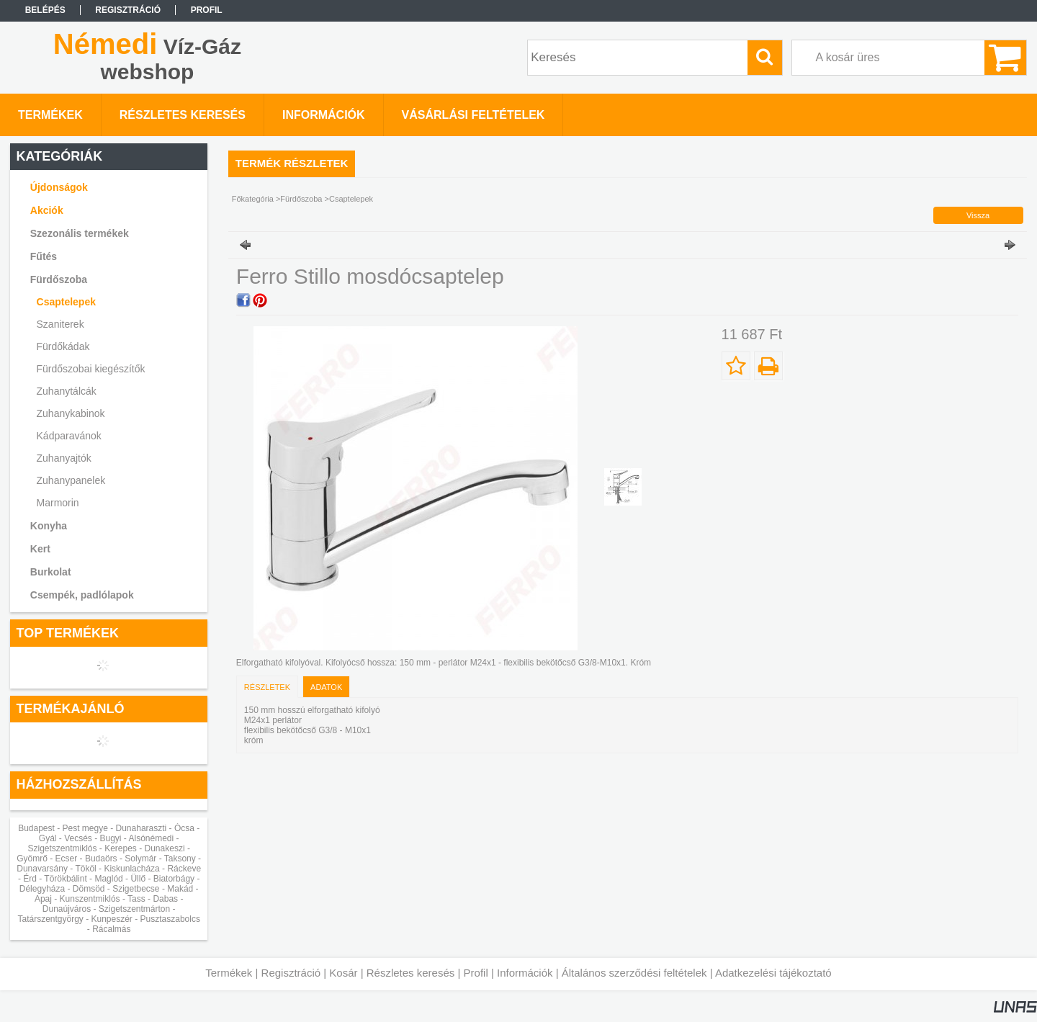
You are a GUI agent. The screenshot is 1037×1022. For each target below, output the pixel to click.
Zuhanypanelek (71, 480)
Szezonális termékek (79, 233)
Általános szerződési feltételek (634, 973)
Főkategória (253, 198)
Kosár (343, 973)
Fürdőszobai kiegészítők (91, 369)
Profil (476, 973)
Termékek (228, 973)
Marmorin (58, 502)
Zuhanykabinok (71, 413)
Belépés (45, 10)
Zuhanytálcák (66, 391)
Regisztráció (291, 973)
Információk (525, 973)
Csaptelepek (66, 302)
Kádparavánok (69, 435)
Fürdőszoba (301, 198)
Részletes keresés (411, 973)
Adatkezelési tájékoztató (773, 973)
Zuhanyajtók (64, 458)
